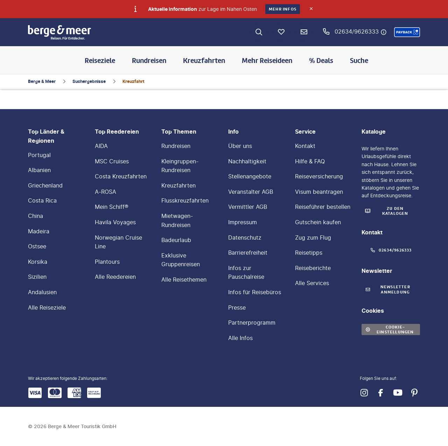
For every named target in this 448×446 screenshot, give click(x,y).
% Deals (321, 60)
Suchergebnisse (89, 81)
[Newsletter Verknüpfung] (303, 32)
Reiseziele (100, 60)
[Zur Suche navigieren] (259, 32)
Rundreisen (149, 60)
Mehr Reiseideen (267, 60)
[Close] (311, 9)
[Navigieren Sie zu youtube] (397, 392)
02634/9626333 (357, 31)
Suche (359, 60)
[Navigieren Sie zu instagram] (364, 392)
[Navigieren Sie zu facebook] (380, 392)
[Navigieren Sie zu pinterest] (414, 392)
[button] (407, 32)
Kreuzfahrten (204, 60)
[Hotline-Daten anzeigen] (383, 32)
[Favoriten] (281, 32)
